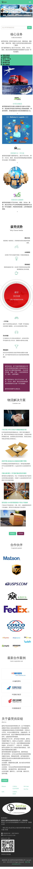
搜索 (29, 27)
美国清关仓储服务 (17, 200)
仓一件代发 (20, 153)
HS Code (26, 786)
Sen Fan (26, 789)
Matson (4, 786)
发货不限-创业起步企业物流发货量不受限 (14, 461)
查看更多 (12, 533)
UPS (3, 791)
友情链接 (4, 780)
